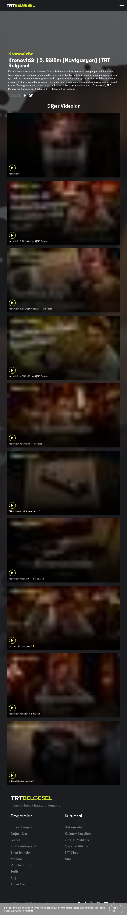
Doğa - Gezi (19, 833)
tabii (68, 859)
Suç (13, 878)
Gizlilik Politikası (77, 840)
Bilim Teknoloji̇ (21, 852)
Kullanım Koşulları (78, 833)
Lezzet (15, 840)
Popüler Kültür (21, 865)
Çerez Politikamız (24, 910)
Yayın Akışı (18, 884)
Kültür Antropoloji (23, 846)
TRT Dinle (71, 852)
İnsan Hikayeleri (22, 827)
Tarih (14, 871)
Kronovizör (20, 54)
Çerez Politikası (76, 846)
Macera (16, 859)
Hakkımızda (73, 827)
